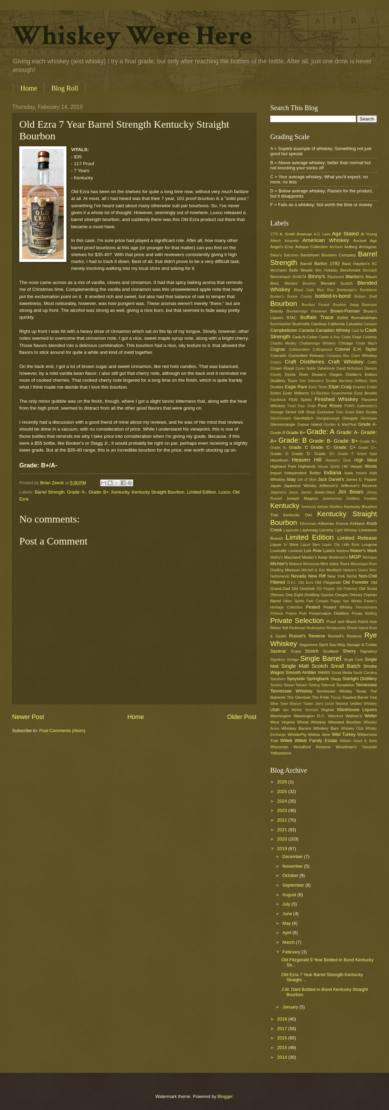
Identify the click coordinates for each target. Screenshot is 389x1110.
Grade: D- (301, 454)
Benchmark (350, 270)
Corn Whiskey (364, 355)
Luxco (224, 492)
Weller (371, 715)
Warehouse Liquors (357, 709)
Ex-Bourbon (320, 393)
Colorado (278, 355)
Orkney (356, 595)
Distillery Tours (283, 381)
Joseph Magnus (302, 498)
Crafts (372, 362)
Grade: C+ (345, 447)
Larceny (326, 530)
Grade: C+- (367, 448)
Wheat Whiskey (311, 722)
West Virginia (282, 722)
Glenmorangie (282, 424)
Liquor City (331, 545)
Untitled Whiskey (363, 704)
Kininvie (342, 524)
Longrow (369, 544)
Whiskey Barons (296, 728)
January (290, 1006)
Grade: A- (76, 492)
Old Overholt (303, 588)
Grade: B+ (98, 492)
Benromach (280, 277)
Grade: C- (321, 447)
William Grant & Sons (358, 741)
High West (365, 460)
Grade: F (346, 454)
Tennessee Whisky (334, 691)
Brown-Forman (345, 311)
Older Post (241, 716)
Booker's (277, 296)
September (293, 885)
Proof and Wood (341, 622)
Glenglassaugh (328, 418)
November (293, 866)
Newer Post (28, 716)
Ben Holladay (326, 270)
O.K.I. (291, 582)
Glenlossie (368, 418)
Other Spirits (293, 601)
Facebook (278, 400)
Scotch (311, 651)
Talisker (301, 685)
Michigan (370, 557)
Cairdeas (319, 324)
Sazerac (278, 651)
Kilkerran (326, 523)
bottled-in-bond (333, 296)
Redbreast (297, 628)
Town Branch (290, 704)
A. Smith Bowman (296, 234)
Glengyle (350, 418)
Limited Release (357, 538)
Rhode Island (357, 628)
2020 (282, 839)
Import (276, 473)
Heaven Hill (307, 460)
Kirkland (357, 523)
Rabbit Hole (367, 622)
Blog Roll (64, 88)
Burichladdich (281, 324)
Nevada (298, 576)
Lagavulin (291, 530)
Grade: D (279, 454)
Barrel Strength (50, 492)
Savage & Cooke (362, 645)
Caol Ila (357, 330)
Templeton (345, 685)
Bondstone (368, 290)
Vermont (311, 710)
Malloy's (276, 557)
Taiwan (288, 685)
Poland (290, 613)
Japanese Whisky (300, 486)
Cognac (277, 349)
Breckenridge (296, 311)
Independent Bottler (302, 473)
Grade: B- (320, 441)
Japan (275, 486)
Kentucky (120, 492)
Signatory (368, 651)
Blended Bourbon (300, 283)
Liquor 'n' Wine (284, 544)
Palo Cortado (317, 601)
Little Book (351, 545)
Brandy (276, 311)
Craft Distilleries (304, 361)
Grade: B (292, 440)
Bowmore (369, 305)
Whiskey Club (352, 728)
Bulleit (342, 318)
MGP (355, 557)
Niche (352, 576)
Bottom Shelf (365, 296)
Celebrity (370, 337)
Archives (336, 247)
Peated (313, 607)
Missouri (292, 570)
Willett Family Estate (316, 740)
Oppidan (327, 595)
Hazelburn (279, 460)
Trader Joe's (313, 704)
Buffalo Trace (317, 317)
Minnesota (311, 564)
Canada (306, 330)
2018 (282, 1019)
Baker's (276, 255)
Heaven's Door (338, 460)
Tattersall (328, 685)
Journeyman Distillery (341, 498)
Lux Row (313, 550)
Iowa (349, 473)
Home (28, 88)
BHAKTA (299, 277)
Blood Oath (304, 290)
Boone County (299, 296)
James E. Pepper (361, 479)
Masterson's (338, 557)
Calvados (354, 324)
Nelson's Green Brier (360, 570)
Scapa (296, 651)
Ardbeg (350, 247)
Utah (275, 709)
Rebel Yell (279, 628)
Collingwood (322, 349)
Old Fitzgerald (328, 582)
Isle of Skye (306, 480)
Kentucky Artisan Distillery (322, 507)
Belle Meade (301, 270)
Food (291, 406)
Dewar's (319, 374)
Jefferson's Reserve (358, 486)
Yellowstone (280, 753)
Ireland (361, 473)
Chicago (345, 343)
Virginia (327, 710)
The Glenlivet (299, 697)
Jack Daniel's (331, 479)
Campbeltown (283, 330)
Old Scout (368, 588)
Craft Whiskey (346, 361)
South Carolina (365, 673)
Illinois (371, 466)
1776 (274, 234)
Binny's (316, 276)
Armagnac (368, 247)
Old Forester (355, 582)
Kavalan (370, 498)
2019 (282, 848)
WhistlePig (296, 734)
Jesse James (300, 492)
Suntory (276, 685)
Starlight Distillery (360, 678)
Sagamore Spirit (313, 645)
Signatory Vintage (284, 660)
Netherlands (280, 576)
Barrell (306, 264)
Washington (280, 716)
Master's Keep (314, 557)
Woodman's (346, 747)
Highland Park (283, 466)
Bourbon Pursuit (315, 305)
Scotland (330, 651)
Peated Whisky (338, 607)
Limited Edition (201, 492)
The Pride (320, 697)
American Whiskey (325, 240)
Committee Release (306, 355)
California (336, 324)
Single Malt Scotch (304, 666)
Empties (359, 387)
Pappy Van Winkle (346, 601)
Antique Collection (311, 247)
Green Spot (367, 454)
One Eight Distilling (302, 595)
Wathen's (354, 716)
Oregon (341, 595)
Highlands (307, 466)
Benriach (370, 270)
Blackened (335, 277)
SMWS (324, 672)
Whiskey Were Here (132, 36)
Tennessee (366, 684)
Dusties (277, 387)
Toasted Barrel (355, 697)
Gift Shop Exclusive (316, 412)
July (286, 904)
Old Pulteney (346, 589)
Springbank (317, 678)
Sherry (349, 651)
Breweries (319, 311)
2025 (282, 791)
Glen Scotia (366, 412)
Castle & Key (329, 337)
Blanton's (355, 276)
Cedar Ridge (351, 337)
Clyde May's (366, 343)
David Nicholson (349, 368)
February (291, 951)
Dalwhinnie (326, 368)
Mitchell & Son (313, 570)
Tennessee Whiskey (291, 691)
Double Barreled (339, 381)
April (287, 932)
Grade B (277, 433)
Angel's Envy (282, 247)
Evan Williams (296, 393)
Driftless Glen (366, 381)
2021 (282, 829)
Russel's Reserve (307, 635)
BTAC (291, 318)
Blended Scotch (336, 283)
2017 (282, 1028)
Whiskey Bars (326, 728)
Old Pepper (325, 589)
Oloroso (277, 595)
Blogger (225, 1096)
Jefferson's (328, 486)
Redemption (316, 628)
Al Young (369, 234)
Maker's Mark (363, 550)
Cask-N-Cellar (304, 337)
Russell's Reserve (344, 636)
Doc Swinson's (311, 381)
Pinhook (276, 613)
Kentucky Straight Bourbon (158, 492)
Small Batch (345, 666)
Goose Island (309, 424)
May (287, 923)
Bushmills (301, 324)
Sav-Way (337, 645)
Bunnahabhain (364, 318)
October (290, 875)
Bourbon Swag (346, 305)
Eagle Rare (296, 386)
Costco (275, 362)
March (289, 942)
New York (336, 576)
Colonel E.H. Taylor (356, 349)
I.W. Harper (351, 466)
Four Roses (330, 405)
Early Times (318, 387)
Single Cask (353, 660)
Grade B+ (295, 432)
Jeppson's (278, 492)
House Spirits (329, 466)
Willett (286, 740)
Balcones (291, 255)
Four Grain (307, 406)
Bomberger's (347, 290)
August (289, 894)
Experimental (342, 393)
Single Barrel (320, 658)
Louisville (278, 551)
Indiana (332, 472)
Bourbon (283, 303)
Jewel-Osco (324, 492)
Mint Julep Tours (334, 564)
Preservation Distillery (329, 613)
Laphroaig (309, 530)
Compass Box (337, 356)
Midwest (295, 564)
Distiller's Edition (361, 374)
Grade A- (367, 424)
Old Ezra (305, 582)
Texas (361, 691)
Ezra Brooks (365, 393)
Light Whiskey (346, 530)
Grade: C (298, 447)
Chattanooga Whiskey (317, 343)
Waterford (335, 716)
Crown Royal (282, 368)
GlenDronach (280, 418)
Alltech (275, 241)
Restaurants (336, 628)
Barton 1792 (327, 263)
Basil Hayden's (356, 264)
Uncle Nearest (336, 704)
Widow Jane (319, 734)
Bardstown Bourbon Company (328, 255)
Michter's (279, 563)
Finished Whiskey (336, 399)
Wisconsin (279, 747)
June (287, 913)
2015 (282, 1047)
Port (302, 613)
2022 (282, 820)
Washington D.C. (309, 716)
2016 (282, 1037)
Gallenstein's (367, 406)
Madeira (342, 551)
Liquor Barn (310, 545)
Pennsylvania (366, 607)
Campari (370, 324)
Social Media (342, 673)
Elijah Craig (340, 386)
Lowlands (295, 551)
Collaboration (299, 349)
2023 (282, 810)
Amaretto (291, 241)
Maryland (292, 557)
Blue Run (325, 290)
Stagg (335, 679)
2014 (282, 1057)
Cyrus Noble (305, 368)
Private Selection (297, 620)
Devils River (296, 374)
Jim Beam (351, 492)
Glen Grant (345, 412)
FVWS (349, 406)
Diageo (335, 374)
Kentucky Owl (297, 515)
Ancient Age (365, 241)
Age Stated (345, 233)
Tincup (335, 697)
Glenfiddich (304, 418)
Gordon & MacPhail (340, 424)
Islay (291, 479)
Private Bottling (364, 613)
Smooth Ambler (301, 672)
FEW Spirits (300, 400)
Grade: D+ (324, 454)
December (293, 856)
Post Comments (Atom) (62, 730)
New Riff (316, 576)
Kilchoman (308, 524)
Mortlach (333, 570)
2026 (282, 781)
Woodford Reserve (312, 747)
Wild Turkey (344, 734)
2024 (282, 801)
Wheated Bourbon (344, 722)
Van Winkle (292, 710)
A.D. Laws (322, 234)
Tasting (314, 685)
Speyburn (277, 679)
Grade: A (320, 431)
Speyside (296, 678)
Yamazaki (369, 747)
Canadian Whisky (333, 330)
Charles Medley (283, 343)
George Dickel (283, 412)
